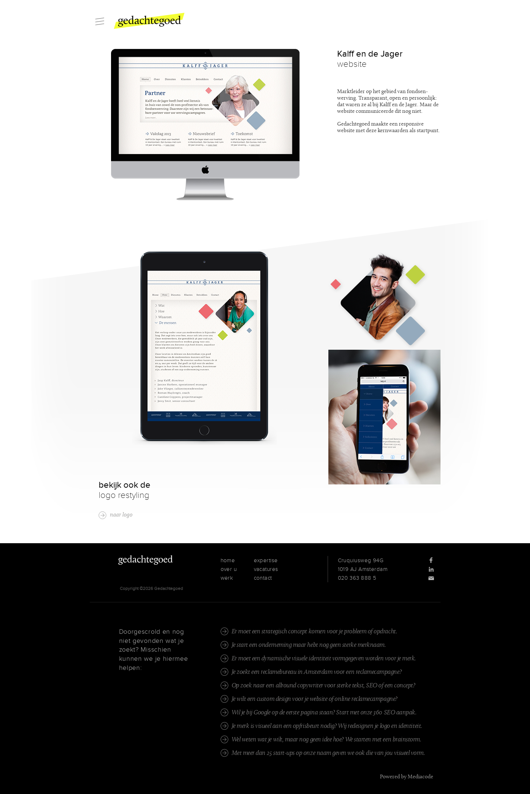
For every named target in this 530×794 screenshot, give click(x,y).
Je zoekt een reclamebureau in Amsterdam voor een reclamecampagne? (317, 672)
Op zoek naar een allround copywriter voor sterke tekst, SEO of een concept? (323, 685)
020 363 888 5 (357, 578)
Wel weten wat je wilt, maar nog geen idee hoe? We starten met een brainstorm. (327, 739)
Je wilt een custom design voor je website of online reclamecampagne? (314, 699)
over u (229, 569)
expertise (266, 560)
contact (263, 578)
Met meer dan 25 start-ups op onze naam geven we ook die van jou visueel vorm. (328, 753)
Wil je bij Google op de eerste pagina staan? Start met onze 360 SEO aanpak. (324, 712)
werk (227, 578)
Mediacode (420, 777)
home (228, 560)
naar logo (121, 515)
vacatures (266, 569)
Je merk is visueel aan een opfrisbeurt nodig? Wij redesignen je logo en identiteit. (327, 726)
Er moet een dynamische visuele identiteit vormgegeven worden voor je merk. (324, 658)
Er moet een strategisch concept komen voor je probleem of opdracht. (314, 631)
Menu (99, 21)
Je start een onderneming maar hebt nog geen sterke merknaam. (309, 645)
